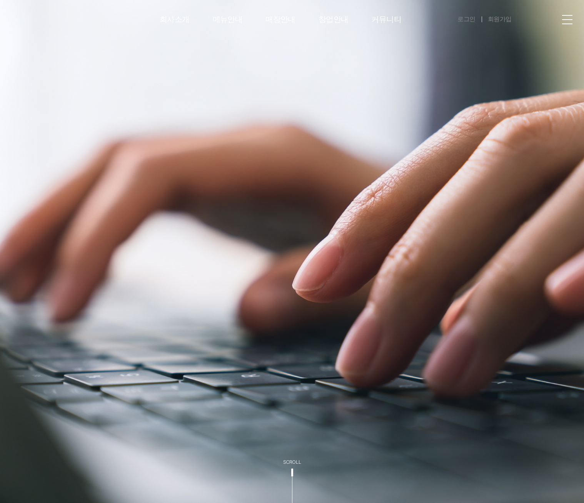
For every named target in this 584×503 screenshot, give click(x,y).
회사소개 (175, 19)
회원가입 (500, 19)
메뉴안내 (228, 19)
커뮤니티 (386, 19)
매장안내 (280, 19)
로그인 (466, 19)
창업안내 (334, 19)
